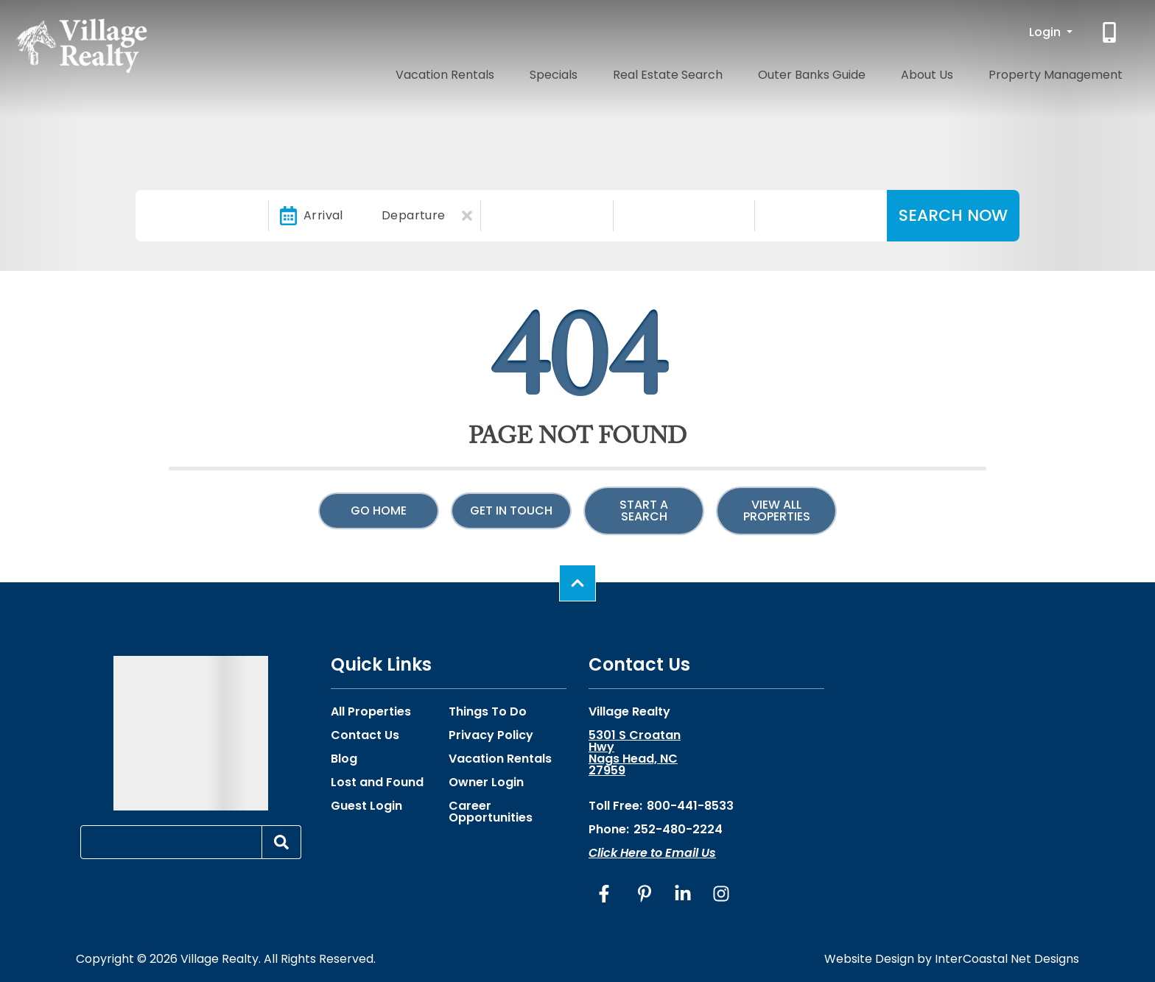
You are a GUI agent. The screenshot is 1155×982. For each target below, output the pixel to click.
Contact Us (365, 735)
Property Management (1067, 71)
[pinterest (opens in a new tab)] (644, 893)
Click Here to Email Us (652, 852)
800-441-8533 (690, 805)
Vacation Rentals (560, 71)
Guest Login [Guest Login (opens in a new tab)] (366, 806)
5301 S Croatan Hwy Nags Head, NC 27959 (635, 753)
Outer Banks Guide (865, 71)
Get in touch (511, 510)
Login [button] (1046, 32)
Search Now (953, 215)
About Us (960, 71)
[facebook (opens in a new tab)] (606, 893)
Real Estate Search (742, 71)
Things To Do (488, 712)
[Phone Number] (1110, 32)
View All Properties (776, 510)
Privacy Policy (491, 735)
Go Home (379, 510)
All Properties (371, 712)
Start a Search (643, 510)
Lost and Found (377, 782)
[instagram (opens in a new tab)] (721, 893)
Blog (344, 759)
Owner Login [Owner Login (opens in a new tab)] (486, 782)
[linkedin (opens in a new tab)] (683, 893)
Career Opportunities (491, 812)
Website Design (869, 958)
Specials (649, 71)
